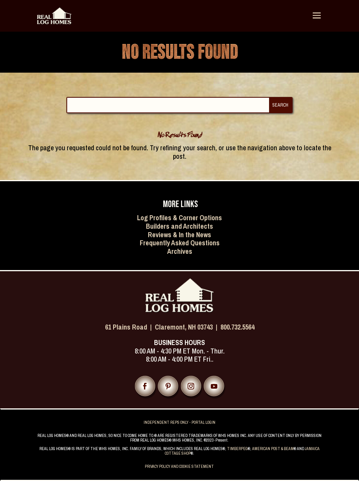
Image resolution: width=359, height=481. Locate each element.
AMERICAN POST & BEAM (273, 448)
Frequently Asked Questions (180, 243)
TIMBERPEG (237, 448)
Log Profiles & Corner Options (179, 218)
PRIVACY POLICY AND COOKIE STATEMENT (179, 466)
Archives (179, 251)
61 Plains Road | (130, 327)
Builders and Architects (179, 226)
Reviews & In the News (179, 235)
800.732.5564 (237, 327)
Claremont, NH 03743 (184, 327)
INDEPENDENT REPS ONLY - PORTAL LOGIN (179, 422)
